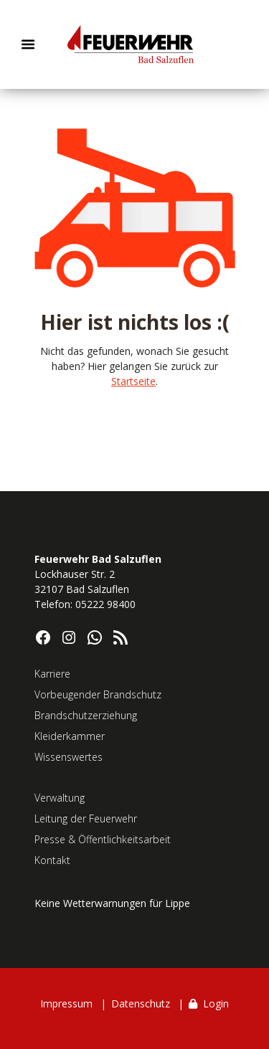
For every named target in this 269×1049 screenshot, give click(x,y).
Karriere (52, 673)
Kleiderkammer (69, 736)
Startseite (133, 381)
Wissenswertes (68, 757)
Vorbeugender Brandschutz (97, 694)
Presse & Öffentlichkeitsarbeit (102, 839)
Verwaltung (59, 797)
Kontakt (52, 860)
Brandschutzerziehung (85, 715)
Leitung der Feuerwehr (85, 818)
